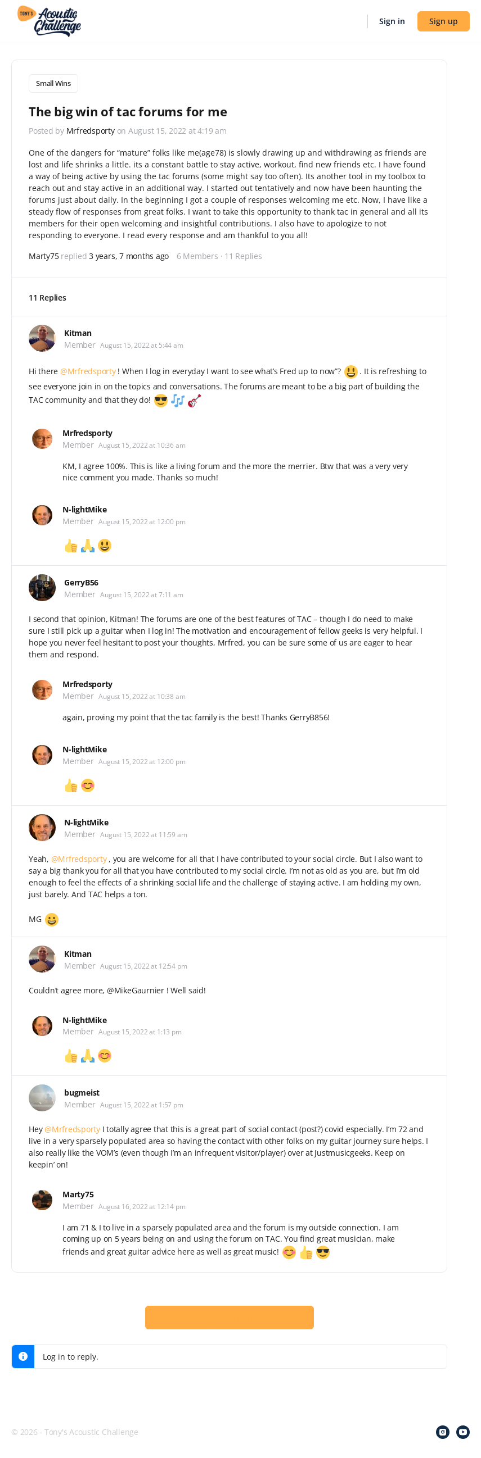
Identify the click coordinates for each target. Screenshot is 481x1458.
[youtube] (463, 1431)
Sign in (392, 21)
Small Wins (53, 83)
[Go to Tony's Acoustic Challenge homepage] (49, 20)
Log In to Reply (229, 1315)
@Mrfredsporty (88, 370)
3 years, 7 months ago (129, 254)
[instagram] (442, 1431)
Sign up (443, 21)
